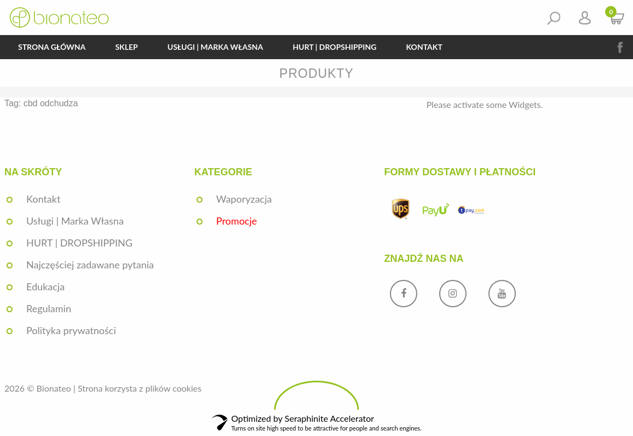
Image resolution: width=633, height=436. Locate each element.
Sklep (126, 46)
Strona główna (51, 46)
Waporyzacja (244, 199)
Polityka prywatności (71, 330)
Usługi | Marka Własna (215, 46)
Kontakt (424, 46)
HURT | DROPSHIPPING (334, 46)
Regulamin (48, 308)
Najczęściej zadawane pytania (90, 265)
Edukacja (45, 286)
